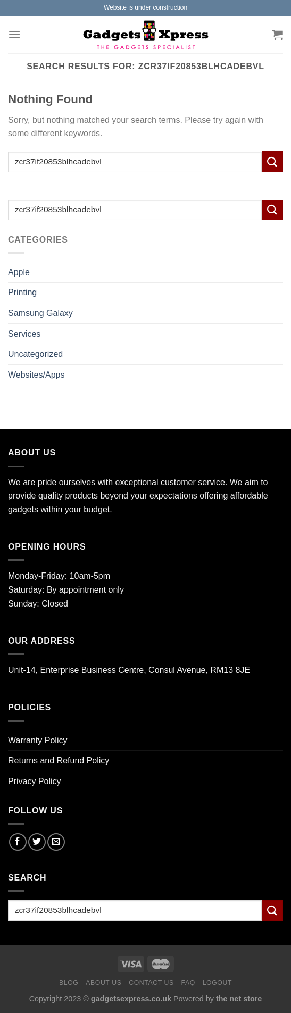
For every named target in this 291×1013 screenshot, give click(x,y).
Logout (217, 982)
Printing (22, 292)
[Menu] (14, 34)
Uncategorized (35, 354)
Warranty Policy (37, 740)
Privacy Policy (34, 781)
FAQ (188, 982)
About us (103, 982)
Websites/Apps (36, 374)
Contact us (151, 982)
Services (24, 333)
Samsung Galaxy (40, 313)
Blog (68, 982)
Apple (19, 272)
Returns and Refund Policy (58, 760)
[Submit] (272, 161)
